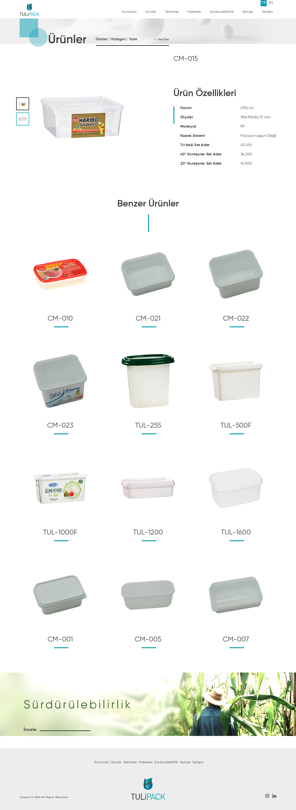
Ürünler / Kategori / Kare (116, 39)
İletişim (267, 7)
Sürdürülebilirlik (222, 11)
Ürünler (150, 11)
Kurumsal (129, 11)
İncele (30, 730)
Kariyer (248, 11)
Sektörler (172, 11)
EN (271, 2)
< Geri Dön (161, 39)
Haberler (194, 11)
